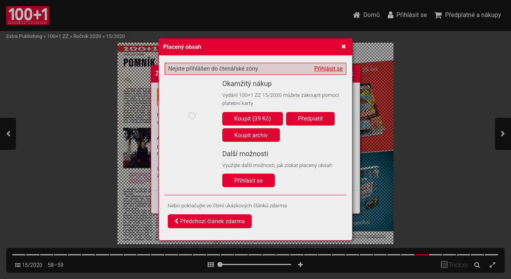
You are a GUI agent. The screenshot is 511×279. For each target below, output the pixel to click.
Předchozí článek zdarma (209, 221)
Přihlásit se (328, 68)
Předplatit (310, 118)
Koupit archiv (251, 135)
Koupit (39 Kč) (252, 118)
